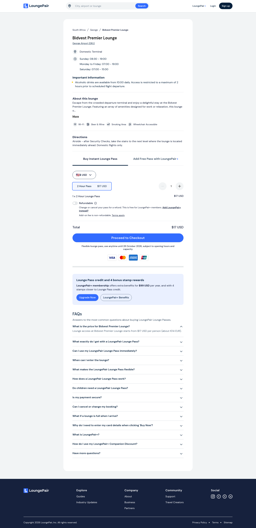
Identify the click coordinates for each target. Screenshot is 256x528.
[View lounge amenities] (128, 124)
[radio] (91, 186)
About (128, 496)
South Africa (79, 29)
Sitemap (228, 522)
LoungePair (199, 6)
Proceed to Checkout (145, 238)
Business (129, 502)
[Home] (43, 5)
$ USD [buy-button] (84, 175)
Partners (129, 508)
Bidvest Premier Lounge (115, 29)
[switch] (75, 203)
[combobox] (105, 5)
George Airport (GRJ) (83, 43)
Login (213, 5)
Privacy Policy (199, 522)
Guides (80, 496)
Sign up (226, 5)
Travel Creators (174, 502)
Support (170, 496)
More (75, 116)
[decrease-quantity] (163, 186)
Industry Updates (86, 502)
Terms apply (118, 215)
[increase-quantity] (180, 186)
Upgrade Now (87, 297)
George (94, 29)
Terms (215, 522)
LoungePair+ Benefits (116, 297)
